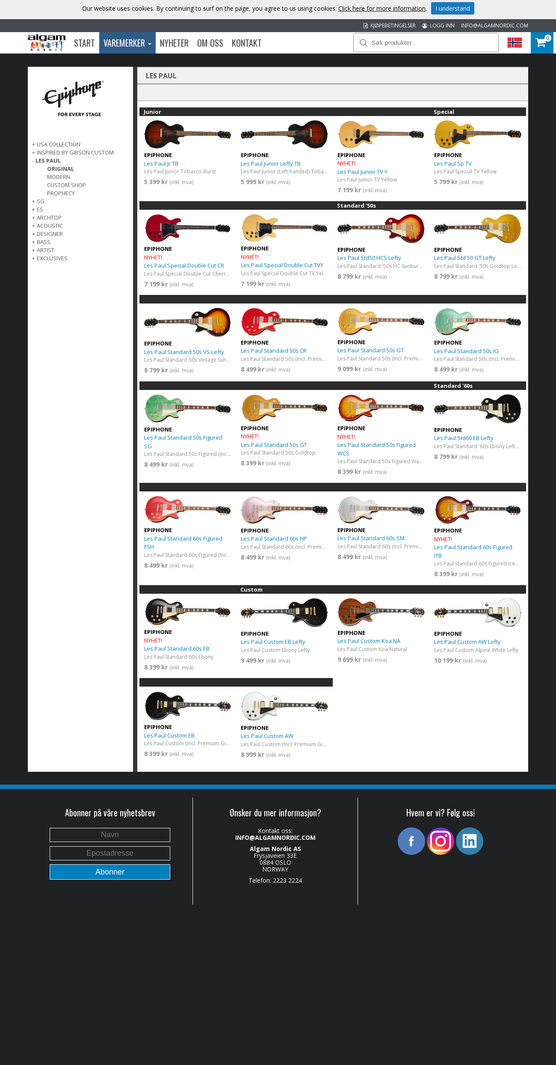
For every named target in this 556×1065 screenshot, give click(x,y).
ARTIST (45, 250)
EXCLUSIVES (52, 258)
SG (40, 201)
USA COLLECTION (58, 144)
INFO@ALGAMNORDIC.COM (494, 25)
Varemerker (127, 42)
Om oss (210, 42)
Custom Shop (66, 185)
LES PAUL (48, 160)
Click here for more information (382, 8)
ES (40, 209)
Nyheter (174, 42)
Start (84, 42)
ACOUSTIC (50, 225)
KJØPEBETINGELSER (390, 25)
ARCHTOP (49, 217)
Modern (58, 177)
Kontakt (247, 42)
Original (60, 169)
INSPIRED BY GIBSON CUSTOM (75, 152)
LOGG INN (438, 25)
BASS (43, 242)
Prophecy (61, 193)
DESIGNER (50, 234)
